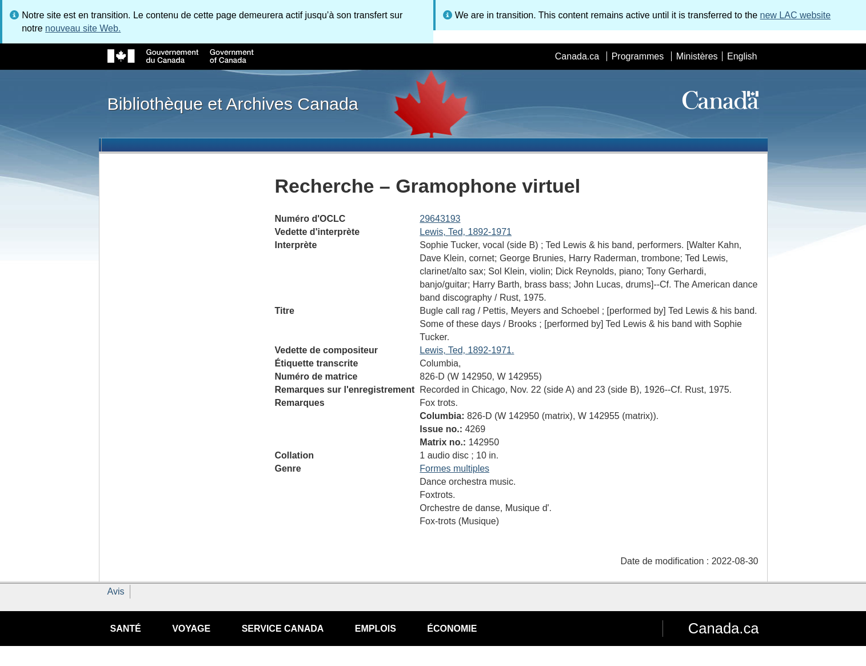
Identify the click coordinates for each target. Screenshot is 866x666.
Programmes (638, 56)
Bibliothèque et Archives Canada (232, 103)
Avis (116, 591)
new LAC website (795, 15)
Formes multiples (454, 468)
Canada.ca (577, 56)
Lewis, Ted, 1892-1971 (466, 232)
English (742, 56)
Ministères (697, 56)
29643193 (440, 219)
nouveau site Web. (83, 28)
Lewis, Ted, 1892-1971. (467, 350)
